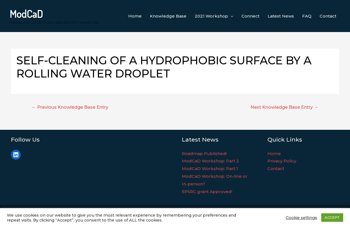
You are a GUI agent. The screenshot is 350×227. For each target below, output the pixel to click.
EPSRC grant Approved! (207, 191)
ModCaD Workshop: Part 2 (210, 160)
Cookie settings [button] (301, 217)
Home (274, 153)
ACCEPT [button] (332, 217)
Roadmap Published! (204, 153)
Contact (275, 168)
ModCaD (26, 13)
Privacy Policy (281, 160)
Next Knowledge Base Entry (284, 107)
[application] (230, 16)
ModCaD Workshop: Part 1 (210, 168)
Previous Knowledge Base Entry (70, 107)
